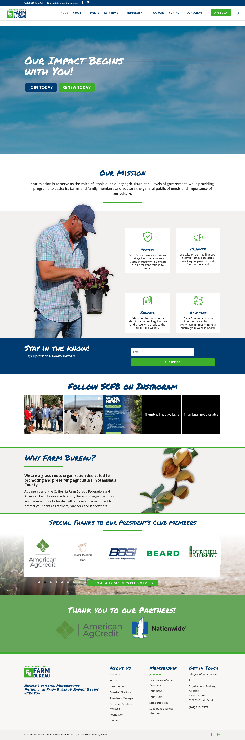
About (77, 12)
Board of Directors (120, 692)
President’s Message (121, 698)
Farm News (111, 12)
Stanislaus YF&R (158, 702)
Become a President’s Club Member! (123, 583)
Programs (157, 12)
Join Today (221, 12)
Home (64, 12)
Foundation (193, 12)
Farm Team (155, 697)
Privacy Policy (99, 734)
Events (94, 12)
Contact (174, 12)
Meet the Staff (118, 686)
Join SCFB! (155, 674)
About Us (115, 674)
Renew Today (76, 87)
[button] (43, 414)
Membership (134, 12)
